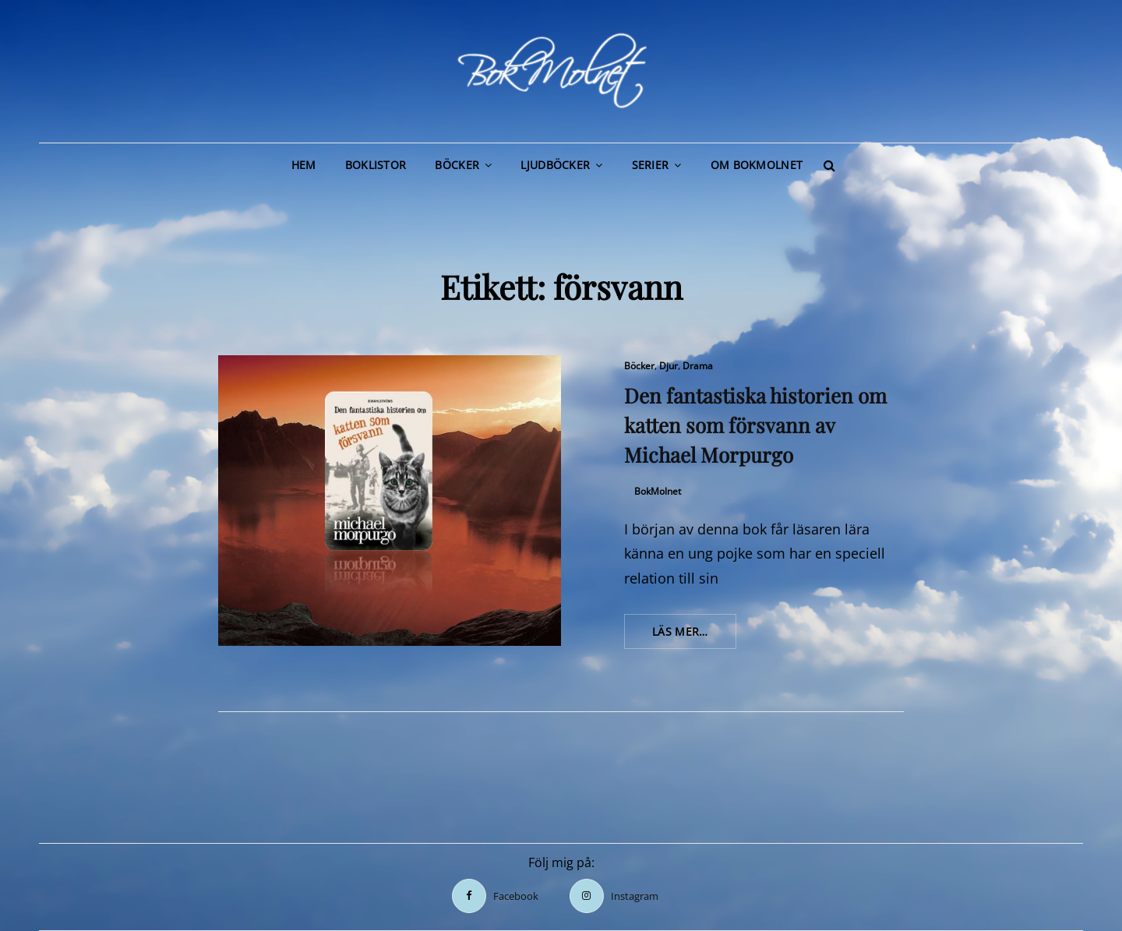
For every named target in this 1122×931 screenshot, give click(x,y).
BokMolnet (657, 491)
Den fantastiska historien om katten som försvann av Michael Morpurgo (755, 425)
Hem (303, 164)
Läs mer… (694, 635)
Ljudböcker (555, 164)
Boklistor (376, 164)
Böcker (457, 164)
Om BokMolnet (757, 164)
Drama (698, 365)
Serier (650, 164)
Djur (668, 365)
